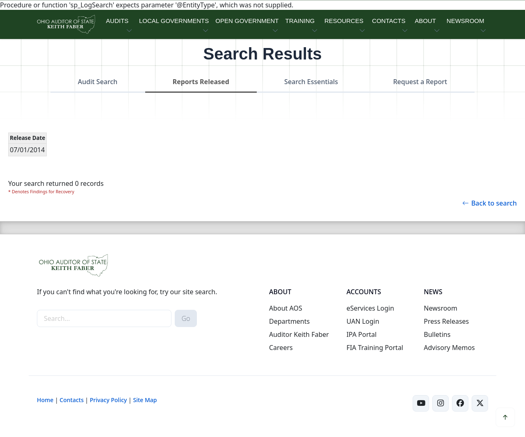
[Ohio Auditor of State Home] (65, 24)
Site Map (145, 400)
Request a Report (420, 81)
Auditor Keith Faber (299, 334)
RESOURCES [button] (343, 20)
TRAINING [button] (300, 20)
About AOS (285, 308)
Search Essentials (311, 81)
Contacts (71, 400)
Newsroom (440, 308)
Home (45, 400)
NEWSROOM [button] (465, 20)
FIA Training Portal (375, 347)
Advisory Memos (449, 347)
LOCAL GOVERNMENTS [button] (174, 20)
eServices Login (370, 308)
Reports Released (201, 81)
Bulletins (437, 334)
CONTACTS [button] (388, 20)
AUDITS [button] (117, 20)
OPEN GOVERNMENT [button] (246, 20)
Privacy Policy (108, 400)
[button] (505, 417)
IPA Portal (362, 334)
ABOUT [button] (425, 20)
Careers (281, 347)
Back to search (489, 203)
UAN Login (363, 321)
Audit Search (98, 81)
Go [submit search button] (186, 318)
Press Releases (446, 321)
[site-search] (104, 318)
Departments (289, 321)
